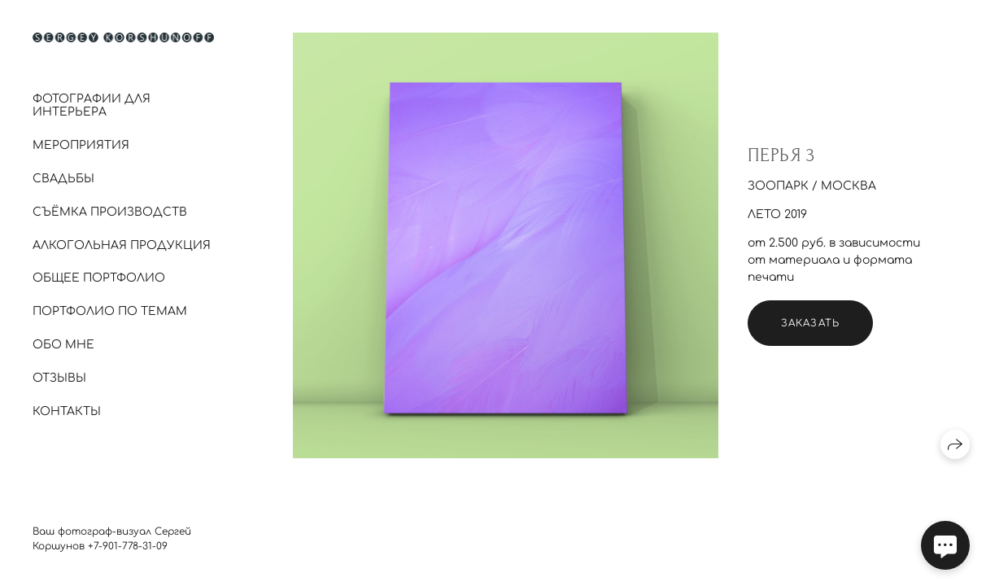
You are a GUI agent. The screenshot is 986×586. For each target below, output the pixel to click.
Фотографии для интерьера (92, 106)
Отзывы (59, 378)
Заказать (810, 323)
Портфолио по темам (110, 311)
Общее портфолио (99, 278)
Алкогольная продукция (122, 245)
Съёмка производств (110, 212)
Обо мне (63, 345)
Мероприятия (81, 145)
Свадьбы (63, 179)
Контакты (67, 411)
